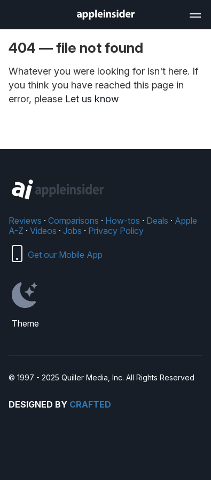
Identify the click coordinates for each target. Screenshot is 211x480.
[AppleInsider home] (106, 15)
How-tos (122, 220)
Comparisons (73, 220)
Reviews (25, 220)
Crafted (90, 404)
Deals (157, 220)
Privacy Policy (116, 230)
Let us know (92, 98)
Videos (43, 230)
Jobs (72, 230)
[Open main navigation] (194, 14)
